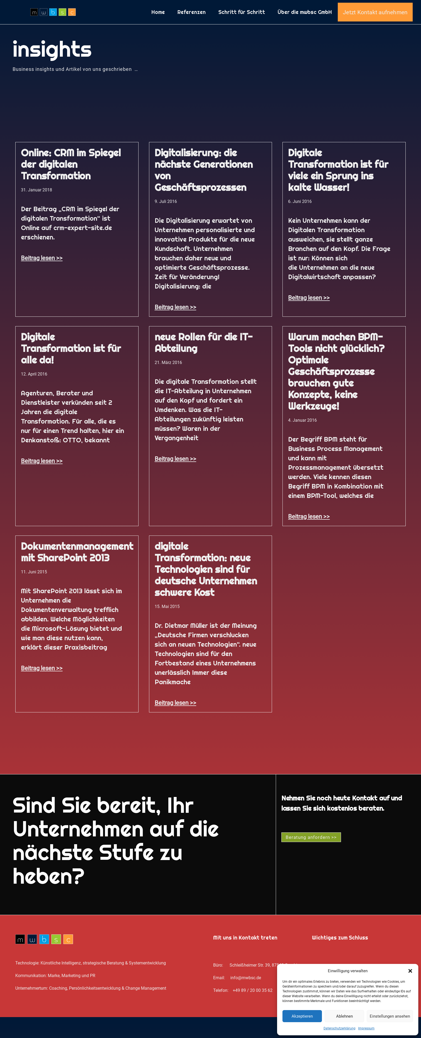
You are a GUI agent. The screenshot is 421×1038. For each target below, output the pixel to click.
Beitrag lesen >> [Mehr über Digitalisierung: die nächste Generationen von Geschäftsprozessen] (175, 328)
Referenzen (191, 22)
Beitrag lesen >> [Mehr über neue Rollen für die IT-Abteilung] (175, 479)
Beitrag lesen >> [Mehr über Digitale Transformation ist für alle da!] (42, 481)
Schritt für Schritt (241, 22)
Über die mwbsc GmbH (305, 22)
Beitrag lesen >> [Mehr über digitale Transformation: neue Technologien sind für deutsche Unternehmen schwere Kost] (175, 723)
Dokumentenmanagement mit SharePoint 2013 (77, 573)
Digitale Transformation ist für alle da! (71, 369)
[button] (410, 971)
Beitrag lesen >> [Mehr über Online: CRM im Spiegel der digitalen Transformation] (42, 278)
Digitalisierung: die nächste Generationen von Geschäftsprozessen (204, 190)
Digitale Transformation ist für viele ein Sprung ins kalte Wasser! (338, 190)
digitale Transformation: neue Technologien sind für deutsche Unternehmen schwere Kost (206, 590)
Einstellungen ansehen (390, 1016)
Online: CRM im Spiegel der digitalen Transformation (71, 185)
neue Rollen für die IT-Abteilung (204, 364)
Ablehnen (344, 1016)
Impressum (366, 1028)
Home (158, 22)
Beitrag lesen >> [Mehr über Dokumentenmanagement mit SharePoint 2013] (42, 689)
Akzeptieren (302, 1016)
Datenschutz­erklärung (339, 1028)
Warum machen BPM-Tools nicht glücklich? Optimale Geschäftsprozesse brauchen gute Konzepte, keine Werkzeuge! (336, 392)
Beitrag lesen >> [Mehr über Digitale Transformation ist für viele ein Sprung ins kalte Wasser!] (309, 318)
